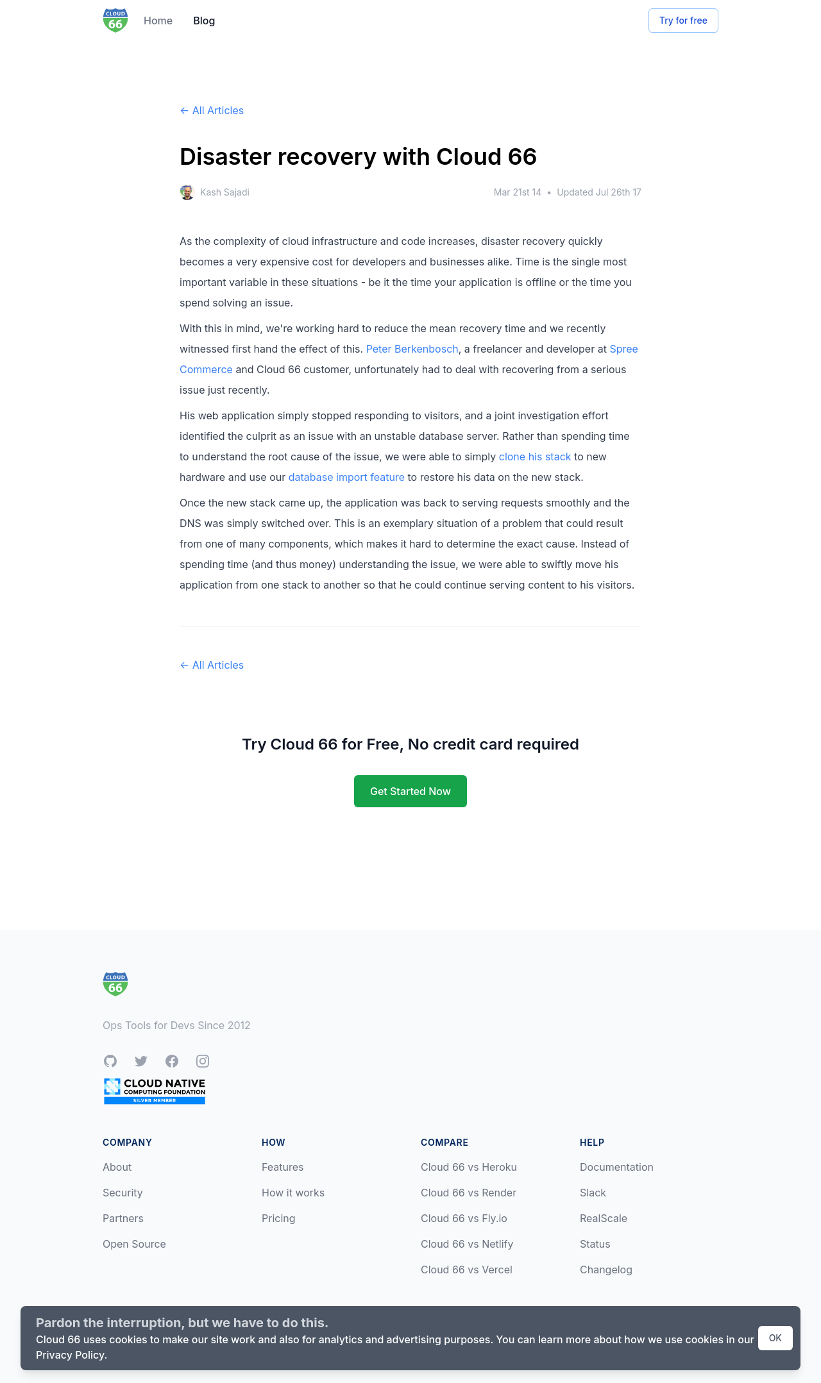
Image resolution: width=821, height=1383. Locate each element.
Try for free (683, 20)
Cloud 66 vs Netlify (467, 1243)
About (117, 1167)
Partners (123, 1218)
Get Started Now (410, 791)
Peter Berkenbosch (412, 348)
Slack (593, 1192)
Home (158, 20)
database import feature (347, 477)
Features (283, 1167)
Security (123, 1192)
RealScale (603, 1218)
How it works (293, 1192)
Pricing (279, 1218)
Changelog (606, 1269)
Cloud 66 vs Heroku (469, 1167)
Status (595, 1243)
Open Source (134, 1243)
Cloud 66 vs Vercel (466, 1269)
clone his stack (535, 456)
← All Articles (212, 110)
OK (775, 1337)
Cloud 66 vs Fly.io (464, 1218)
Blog (204, 20)
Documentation (617, 1167)
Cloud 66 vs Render (468, 1192)
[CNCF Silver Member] (155, 1091)
